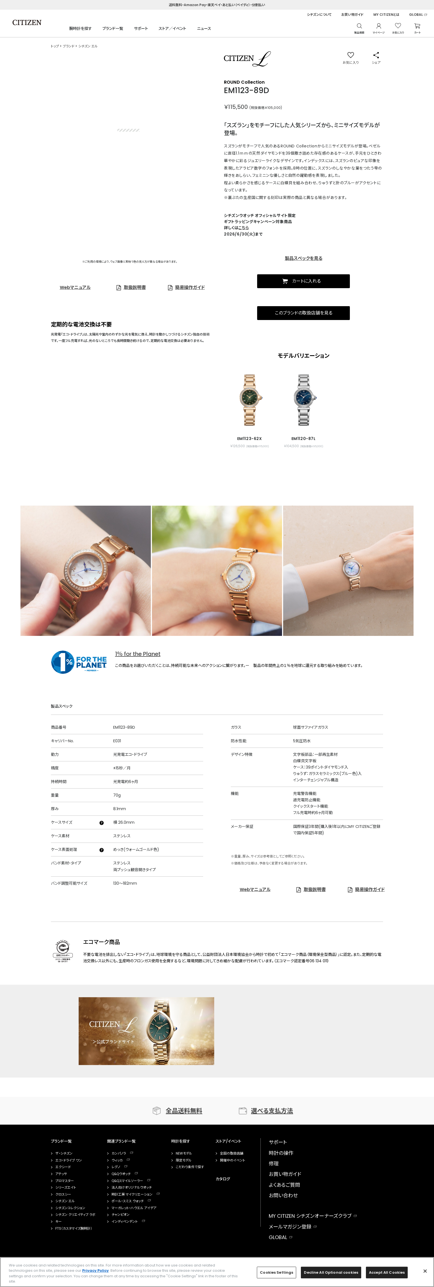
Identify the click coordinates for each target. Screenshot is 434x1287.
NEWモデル (184, 1153)
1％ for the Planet (138, 653)
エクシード (63, 1167)
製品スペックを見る (303, 258)
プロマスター (64, 1181)
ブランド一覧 (112, 28)
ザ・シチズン (64, 1153)
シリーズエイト (65, 1187)
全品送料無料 (184, 1111)
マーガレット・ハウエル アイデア (134, 1208)
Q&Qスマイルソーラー (127, 1181)
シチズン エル (65, 1201)
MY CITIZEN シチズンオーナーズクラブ (310, 1216)
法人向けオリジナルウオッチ (132, 1187)
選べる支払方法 (272, 1111)
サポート (141, 28)
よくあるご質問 (284, 1185)
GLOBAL (416, 15)
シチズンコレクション (70, 1208)
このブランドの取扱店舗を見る (303, 313)
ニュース (204, 28)
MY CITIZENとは (386, 15)
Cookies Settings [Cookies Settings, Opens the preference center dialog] (276, 1272)
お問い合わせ (283, 1195)
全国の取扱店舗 (231, 1153)
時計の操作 (281, 1153)
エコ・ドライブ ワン (68, 1160)
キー (58, 1221)
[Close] (425, 1271)
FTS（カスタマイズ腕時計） (73, 1228)
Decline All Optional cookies (331, 1272)
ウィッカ (117, 1160)
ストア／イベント (172, 28)
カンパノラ (119, 1153)
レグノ (116, 1167)
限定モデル (184, 1160)
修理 (274, 1163)
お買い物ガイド (352, 15)
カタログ (223, 1178)
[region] (217, 1272)
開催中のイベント (232, 1160)
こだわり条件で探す (190, 1167)
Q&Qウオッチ (121, 1174)
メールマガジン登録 (290, 1227)
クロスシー (63, 1194)
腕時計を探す (80, 28)
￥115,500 (236, 107)
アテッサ (61, 1174)
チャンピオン (121, 1214)
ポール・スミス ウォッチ (128, 1201)
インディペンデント (125, 1221)
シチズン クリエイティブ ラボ (75, 1214)
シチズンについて (319, 15)
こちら (243, 228)
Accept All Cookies (387, 1272)
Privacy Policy (95, 1270)
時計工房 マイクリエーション (132, 1194)
